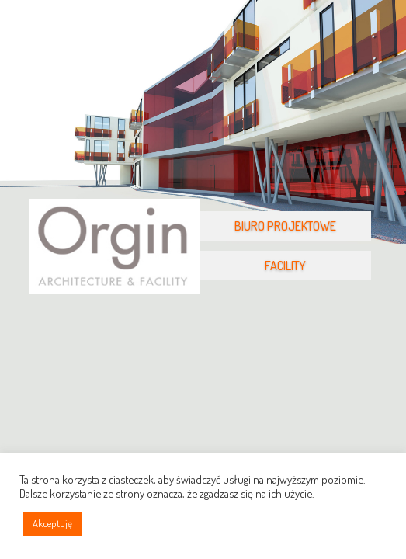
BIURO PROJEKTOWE (285, 226)
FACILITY (285, 265)
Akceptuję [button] (52, 523)
